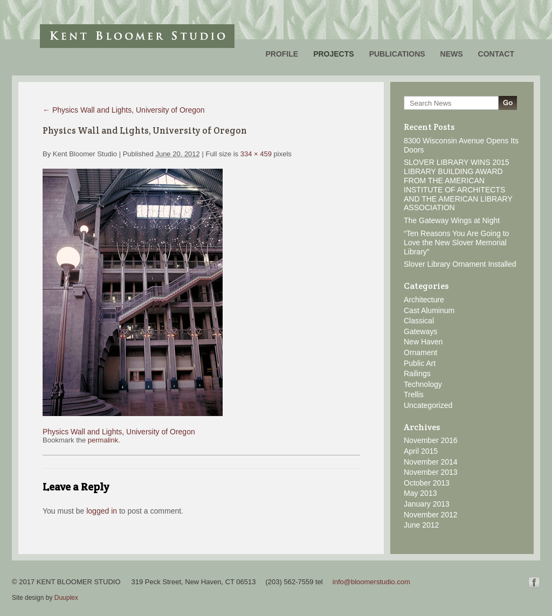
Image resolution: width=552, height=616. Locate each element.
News (451, 54)
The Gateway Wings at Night (452, 220)
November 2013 (431, 472)
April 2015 (421, 451)
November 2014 (431, 462)
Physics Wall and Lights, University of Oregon (124, 110)
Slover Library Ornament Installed (460, 264)
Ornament (420, 352)
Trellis (414, 394)
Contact (496, 54)
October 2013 (427, 483)
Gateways (420, 331)
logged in (101, 511)
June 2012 (421, 525)
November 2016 (431, 440)
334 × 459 (256, 154)
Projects (333, 54)
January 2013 (427, 504)
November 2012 (431, 514)
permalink (103, 440)
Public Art (420, 363)
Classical (419, 320)
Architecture (424, 299)
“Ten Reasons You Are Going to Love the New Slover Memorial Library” (456, 242)
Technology (423, 384)
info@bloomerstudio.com (371, 582)
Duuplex (66, 597)
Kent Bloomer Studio (137, 36)
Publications (397, 54)
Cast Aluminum (429, 310)
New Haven (423, 341)
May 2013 (420, 493)
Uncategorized (428, 405)
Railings (417, 373)
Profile (281, 54)
